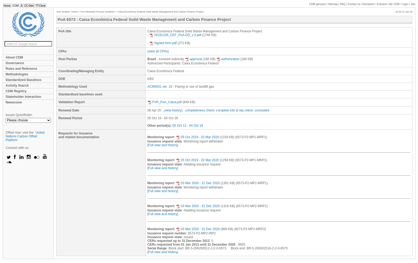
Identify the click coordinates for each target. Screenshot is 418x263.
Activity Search (17, 85)
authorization (228, 59)
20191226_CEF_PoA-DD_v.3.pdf (175, 35)
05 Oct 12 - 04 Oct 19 (187, 125)
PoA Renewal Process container (98, 11)
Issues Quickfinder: (19, 115)
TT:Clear (40, 5)
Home (7, 5)
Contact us (354, 4)
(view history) (173, 110)
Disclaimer (369, 4)
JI (21, 5)
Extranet (382, 4)
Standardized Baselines (24, 80)
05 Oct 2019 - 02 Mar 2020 (197, 137)
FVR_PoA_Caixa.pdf (164, 102)
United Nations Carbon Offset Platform (25, 136)
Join (413, 4)
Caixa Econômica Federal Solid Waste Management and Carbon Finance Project (161, 11)
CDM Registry (16, 91)
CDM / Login (399, 4)
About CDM (14, 57)
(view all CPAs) (158, 51)
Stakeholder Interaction (23, 97)
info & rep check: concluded (249, 110)
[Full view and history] (162, 145)
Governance (15, 63)
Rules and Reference (21, 69)
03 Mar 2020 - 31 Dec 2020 (198, 183)
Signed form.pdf (163, 43)
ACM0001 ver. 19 (159, 86)
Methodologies (17, 74)
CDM (16, 5)
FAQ (342, 4)
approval (193, 59)
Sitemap (333, 4)
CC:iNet (29, 5)
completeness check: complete (207, 110)
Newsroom (14, 102)
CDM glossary (317, 4)
